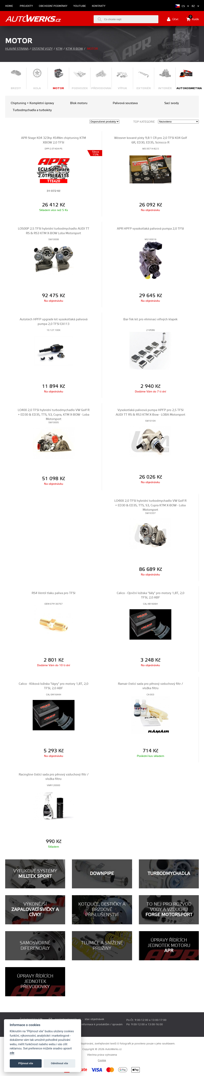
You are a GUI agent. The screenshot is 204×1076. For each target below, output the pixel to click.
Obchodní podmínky (53, 6)
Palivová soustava (125, 103)
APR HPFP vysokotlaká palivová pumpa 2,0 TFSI (150, 229)
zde (12, 1053)
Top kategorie (144, 121)
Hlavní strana (16, 48)
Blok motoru (78, 103)
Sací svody (171, 103)
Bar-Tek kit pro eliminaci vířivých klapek (150, 319)
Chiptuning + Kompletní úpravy (32, 103)
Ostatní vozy (42, 48)
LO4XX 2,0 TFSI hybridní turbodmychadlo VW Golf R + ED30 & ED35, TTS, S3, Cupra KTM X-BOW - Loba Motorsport (150, 505)
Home (9, 6)
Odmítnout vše (59, 1063)
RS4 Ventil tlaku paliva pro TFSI (53, 593)
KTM (59, 48)
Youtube (79, 6)
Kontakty (98, 6)
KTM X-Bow (74, 48)
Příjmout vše (25, 1063)
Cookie (102, 1060)
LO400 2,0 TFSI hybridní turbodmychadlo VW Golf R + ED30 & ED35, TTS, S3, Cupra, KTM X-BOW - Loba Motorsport (53, 414)
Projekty (26, 6)
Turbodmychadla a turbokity (32, 110)
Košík (192, 19)
